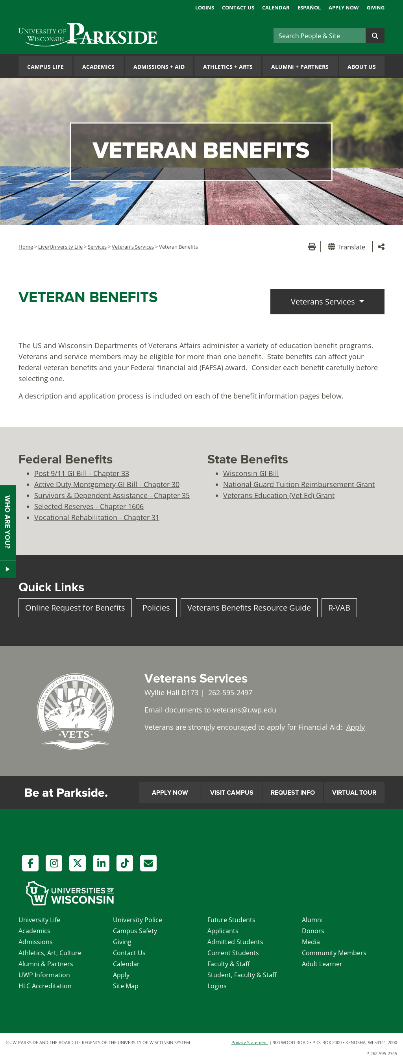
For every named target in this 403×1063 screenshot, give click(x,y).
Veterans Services (324, 301)
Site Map (126, 986)
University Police (137, 919)
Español (309, 7)
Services (97, 246)
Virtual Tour (354, 793)
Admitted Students (235, 942)
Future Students (231, 919)
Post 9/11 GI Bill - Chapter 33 (81, 473)
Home (25, 246)
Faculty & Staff (228, 964)
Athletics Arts (228, 66)
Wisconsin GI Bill (251, 473)
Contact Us (238, 7)
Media (311, 942)
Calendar (276, 7)
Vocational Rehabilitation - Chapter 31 (96, 517)
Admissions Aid (159, 66)
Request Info (293, 793)
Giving (376, 7)
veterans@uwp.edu (244, 709)
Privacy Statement (249, 1042)
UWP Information (44, 975)
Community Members (334, 953)
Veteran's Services (133, 246)
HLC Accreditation (45, 986)
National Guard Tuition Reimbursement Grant (299, 484)
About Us (362, 66)
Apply (355, 727)
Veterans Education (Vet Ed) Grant (279, 495)
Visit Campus (231, 793)
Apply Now (344, 7)
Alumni (312, 919)
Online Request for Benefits (75, 607)
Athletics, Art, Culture (49, 953)
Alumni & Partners (45, 964)
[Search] (320, 35)
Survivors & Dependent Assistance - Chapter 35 (112, 495)
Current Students (233, 953)
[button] (348, 246)
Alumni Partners (300, 66)
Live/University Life (60, 246)
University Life (39, 919)
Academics (98, 66)
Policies (156, 607)
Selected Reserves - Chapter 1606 (89, 506)
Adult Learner (322, 964)
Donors (313, 930)
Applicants (222, 930)
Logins (204, 7)
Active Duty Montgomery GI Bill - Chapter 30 (106, 484)
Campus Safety (135, 930)
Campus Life (45, 66)
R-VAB (339, 607)
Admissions (35, 942)
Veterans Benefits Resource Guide (249, 607)
